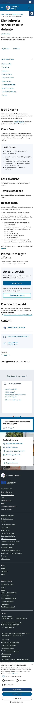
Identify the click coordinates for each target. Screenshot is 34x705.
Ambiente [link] (4, 522)
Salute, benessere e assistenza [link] (10, 550)
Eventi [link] (3, 590)
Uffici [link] (2, 498)
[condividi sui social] (5, 48)
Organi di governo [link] (6, 492)
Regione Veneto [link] (6, 2)
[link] (31, 13)
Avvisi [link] (3, 574)
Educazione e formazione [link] (8, 539)
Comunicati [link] (4, 571)
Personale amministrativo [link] (9, 506)
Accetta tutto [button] (17, 694)
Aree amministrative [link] (7, 495)
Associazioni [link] (5, 604)
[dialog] (17, 683)
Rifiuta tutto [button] (17, 698)
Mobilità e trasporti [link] (7, 547)
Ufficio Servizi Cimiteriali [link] (16, 328)
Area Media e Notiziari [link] (8, 607)
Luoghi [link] (3, 587)
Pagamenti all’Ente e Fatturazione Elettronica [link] (15, 659)
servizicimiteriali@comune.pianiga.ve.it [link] (18, 336)
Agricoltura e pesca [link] (7, 519)
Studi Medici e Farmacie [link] (8, 598)
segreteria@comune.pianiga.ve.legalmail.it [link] (17, 633)
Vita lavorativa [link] (5, 559)
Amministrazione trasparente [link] (10, 651)
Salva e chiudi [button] (16, 689)
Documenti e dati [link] (6, 509)
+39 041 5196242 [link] (13, 345)
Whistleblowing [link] (6, 654)
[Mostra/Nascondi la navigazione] (2, 7)
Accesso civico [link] (5, 657)
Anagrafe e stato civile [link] (8, 525)
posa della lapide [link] (19, 122)
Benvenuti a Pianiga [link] (7, 584)
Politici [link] (3, 503)
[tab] (13, 416)
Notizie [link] (3, 569)
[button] (17, 702)
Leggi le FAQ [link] (5, 639)
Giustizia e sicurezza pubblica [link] (10, 542)
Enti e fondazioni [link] (6, 500)
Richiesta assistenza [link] (7, 648)
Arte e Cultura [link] (5, 595)
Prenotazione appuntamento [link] (10, 642)
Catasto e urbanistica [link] (7, 533)
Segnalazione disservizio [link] (8, 645)
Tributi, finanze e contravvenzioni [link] (11, 553)
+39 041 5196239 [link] (13, 343)
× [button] (32, 664)
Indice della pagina (17, 59)
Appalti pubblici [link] (5, 527)
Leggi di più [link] (15, 673)
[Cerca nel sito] (29, 8)
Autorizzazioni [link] (5, 530)
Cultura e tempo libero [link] (8, 536)
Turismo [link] (3, 556)
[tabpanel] (17, 398)
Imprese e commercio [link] (7, 544)
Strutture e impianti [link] (7, 601)
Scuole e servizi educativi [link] (9, 593)
